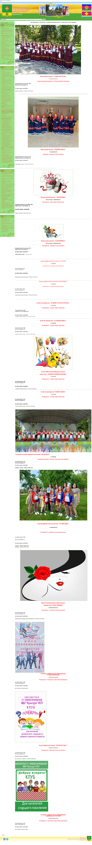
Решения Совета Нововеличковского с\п (7, 177)
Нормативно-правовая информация (7, 109)
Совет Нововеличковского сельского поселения (7, 77)
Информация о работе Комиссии (7, 116)
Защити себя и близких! (5, 52)
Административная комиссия (6, 83)
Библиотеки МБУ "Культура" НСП (7, 41)
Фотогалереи (4, 47)
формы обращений (5, 228)
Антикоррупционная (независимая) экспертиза (7, 179)
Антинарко (3, 84)
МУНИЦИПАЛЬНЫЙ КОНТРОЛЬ (7, 194)
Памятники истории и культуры (7, 29)
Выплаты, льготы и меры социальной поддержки (6, 155)
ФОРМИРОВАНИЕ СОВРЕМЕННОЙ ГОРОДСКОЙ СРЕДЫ (7, 199)
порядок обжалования (5, 230)
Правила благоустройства (6, 92)
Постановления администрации (7, 175)
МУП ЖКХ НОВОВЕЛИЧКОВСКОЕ (6, 202)
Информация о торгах (5, 53)
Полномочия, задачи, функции (6, 75)
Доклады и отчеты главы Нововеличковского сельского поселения (6, 181)
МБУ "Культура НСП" (5, 48)
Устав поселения (4, 173)
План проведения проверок (6, 120)
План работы (4, 114)
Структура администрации (6, 72)
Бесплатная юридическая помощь (7, 59)
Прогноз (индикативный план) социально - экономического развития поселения (6, 187)
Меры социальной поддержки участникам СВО (6, 150)
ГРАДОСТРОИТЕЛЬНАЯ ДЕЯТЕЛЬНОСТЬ (6, 197)
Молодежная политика (5, 46)
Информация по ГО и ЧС (6, 96)
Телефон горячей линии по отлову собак (7, 34)
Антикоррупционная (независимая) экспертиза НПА (7, 226)
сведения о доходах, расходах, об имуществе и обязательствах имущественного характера (7, 99)
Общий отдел (4, 78)
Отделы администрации (5, 74)
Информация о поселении (6, 36)
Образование (4, 42)
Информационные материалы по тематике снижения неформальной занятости (7, 55)
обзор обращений (4, 231)
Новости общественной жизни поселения (6, 38)
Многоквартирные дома (5, 95)
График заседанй (4, 115)
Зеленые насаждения (5, 93)
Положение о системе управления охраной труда (7, 134)
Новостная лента (4, 104)
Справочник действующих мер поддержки (7, 153)
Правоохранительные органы (6, 87)
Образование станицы (5, 28)
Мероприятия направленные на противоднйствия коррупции (7, 190)
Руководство (4, 71)
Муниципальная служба (5, 97)
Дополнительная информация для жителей (7, 224)
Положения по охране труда (6, 130)
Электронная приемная (5, 220)
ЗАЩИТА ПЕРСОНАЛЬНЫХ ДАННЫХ (6, 192)
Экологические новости (5, 107)
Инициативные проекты (5, 51)
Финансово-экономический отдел (7, 185)
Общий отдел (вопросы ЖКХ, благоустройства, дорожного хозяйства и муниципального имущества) (6, 90)
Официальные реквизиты (6, 219)
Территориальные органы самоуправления (6, 82)
